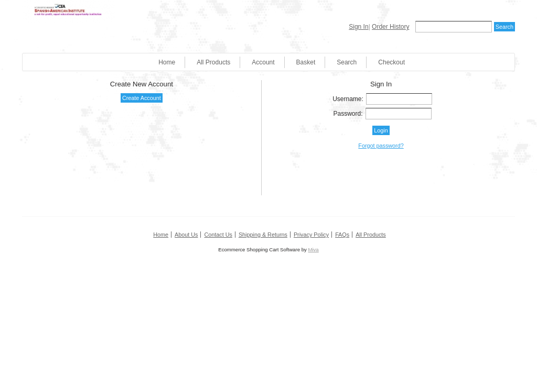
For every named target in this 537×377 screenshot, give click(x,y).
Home (166, 62)
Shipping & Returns (263, 234)
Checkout (391, 62)
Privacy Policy (311, 234)
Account (263, 62)
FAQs (342, 234)
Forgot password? (380, 145)
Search (347, 62)
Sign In (358, 26)
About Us (186, 234)
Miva (313, 249)
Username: (347, 99)
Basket (306, 62)
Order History (390, 26)
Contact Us (218, 234)
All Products (213, 62)
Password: (348, 113)
